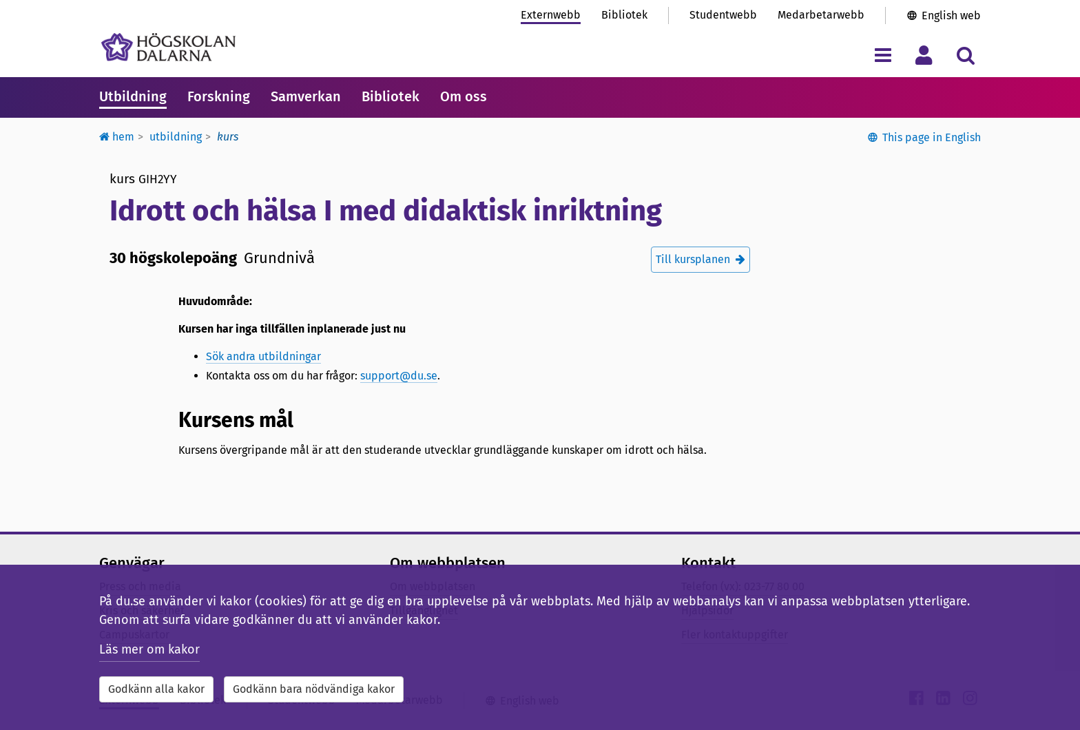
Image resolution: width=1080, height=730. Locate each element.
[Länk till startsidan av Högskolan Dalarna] (168, 47)
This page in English (931, 137)
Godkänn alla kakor (156, 689)
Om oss (463, 96)
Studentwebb (723, 14)
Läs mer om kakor (149, 649)
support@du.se (398, 375)
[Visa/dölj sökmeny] (965, 54)
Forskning (218, 96)
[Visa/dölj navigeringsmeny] (882, 54)
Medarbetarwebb (821, 14)
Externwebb (551, 14)
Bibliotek (624, 14)
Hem (116, 136)
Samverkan (306, 96)
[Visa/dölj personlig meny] (923, 54)
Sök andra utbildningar (263, 356)
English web (951, 15)
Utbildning (133, 96)
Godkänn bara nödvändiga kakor (314, 689)
